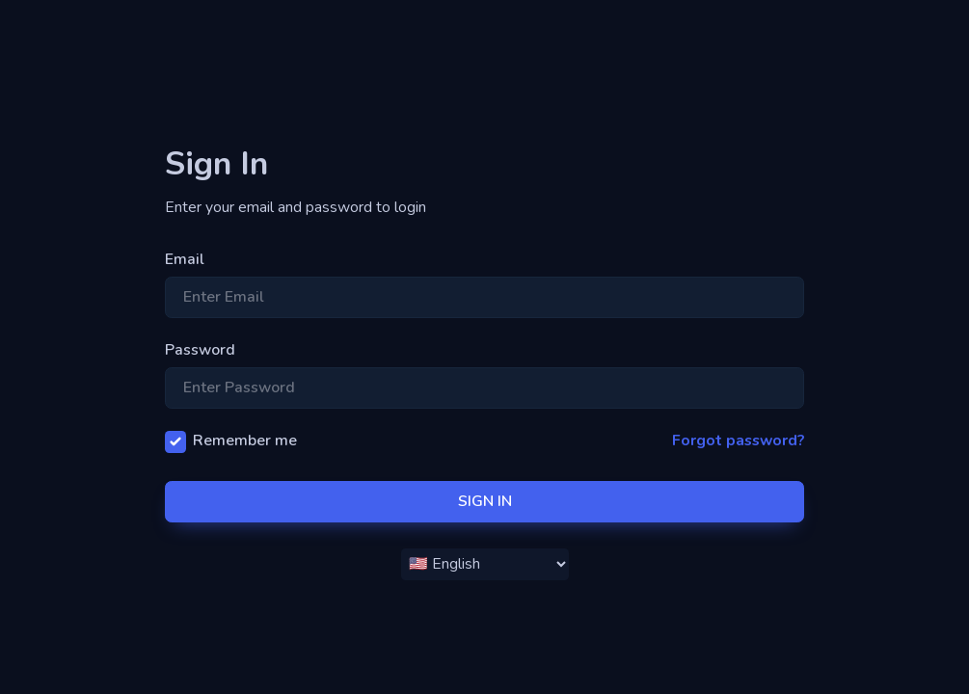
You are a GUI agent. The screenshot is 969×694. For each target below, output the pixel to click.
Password (200, 349)
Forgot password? (738, 440)
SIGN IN (485, 501)
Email (184, 259)
